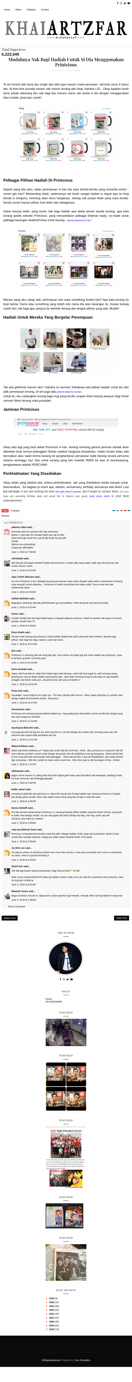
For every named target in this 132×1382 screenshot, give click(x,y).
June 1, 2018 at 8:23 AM (23, 592)
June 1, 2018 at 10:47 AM (24, 702)
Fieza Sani (16, 690)
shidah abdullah (20, 598)
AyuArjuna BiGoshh (22, 727)
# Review (15, 510)
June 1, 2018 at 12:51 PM (24, 739)
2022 (52, 1314)
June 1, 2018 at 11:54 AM (24, 721)
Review (76, 70)
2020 (52, 1321)
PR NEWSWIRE (54, 1001)
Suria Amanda (19, 669)
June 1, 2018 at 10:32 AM (24, 684)
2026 (52, 1298)
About (18, 9)
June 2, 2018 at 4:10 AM (23, 860)
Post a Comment (16, 906)
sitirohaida (17, 558)
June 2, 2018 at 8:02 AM (23, 884)
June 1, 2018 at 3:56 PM (23, 783)
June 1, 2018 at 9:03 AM (23, 607)
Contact (45, 9)
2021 (52, 1317)
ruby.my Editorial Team (23, 829)
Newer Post (9, 918)
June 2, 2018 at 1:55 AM (23, 823)
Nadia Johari (18, 789)
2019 (52, 1325)
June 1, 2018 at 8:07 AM (23, 570)
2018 (52, 1329)
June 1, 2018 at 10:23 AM (24, 662)
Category (31, 9)
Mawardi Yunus (19, 891)
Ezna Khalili (17, 632)
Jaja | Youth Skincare (22, 577)
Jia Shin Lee (18, 848)
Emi (13, 650)
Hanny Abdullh (19, 808)
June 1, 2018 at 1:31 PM (23, 764)
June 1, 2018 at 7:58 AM (23, 552)
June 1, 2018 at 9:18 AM (23, 625)
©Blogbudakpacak (51, 1360)
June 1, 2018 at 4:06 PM (23, 801)
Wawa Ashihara (19, 746)
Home (7, 9)
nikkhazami (17, 771)
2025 (52, 1302)
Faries (14, 613)
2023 (52, 1310)
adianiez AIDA (18, 527)
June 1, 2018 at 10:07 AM (24, 644)
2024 (52, 1306)
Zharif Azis (17, 866)
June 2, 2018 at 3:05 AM (23, 841)
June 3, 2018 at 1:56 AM (23, 900)
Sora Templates (82, 1360)
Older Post (121, 918)
